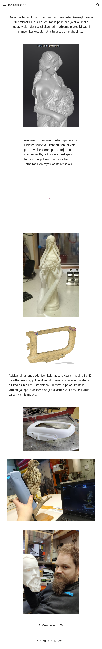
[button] (4, 4)
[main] (50, 24)
